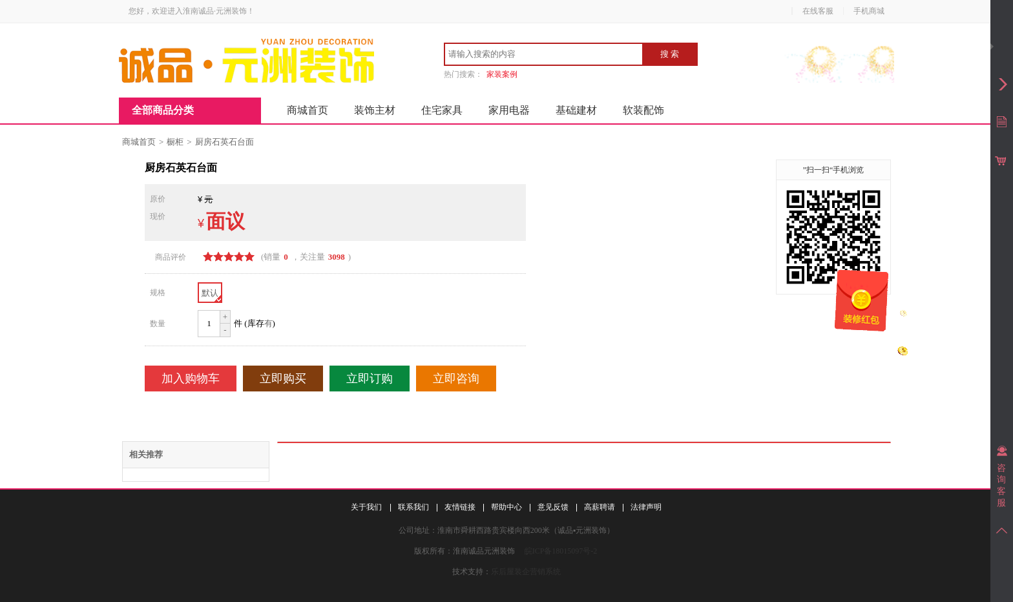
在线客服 (817, 11)
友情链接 (459, 507)
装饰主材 (374, 110)
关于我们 (366, 507)
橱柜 (175, 142)
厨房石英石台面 (224, 142)
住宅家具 (442, 110)
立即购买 (283, 378)
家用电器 (509, 110)
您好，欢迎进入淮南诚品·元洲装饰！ (192, 11)
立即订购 (369, 378)
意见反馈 (553, 507)
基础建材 (576, 110)
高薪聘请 (599, 507)
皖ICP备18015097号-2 (561, 550)
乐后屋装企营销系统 (526, 571)
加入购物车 (191, 378)
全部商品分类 (163, 110)
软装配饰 (643, 110)
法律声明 (646, 507)
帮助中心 (506, 507)
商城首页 (307, 110)
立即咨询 (456, 378)
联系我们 (413, 507)
